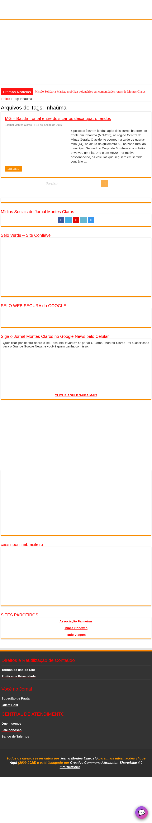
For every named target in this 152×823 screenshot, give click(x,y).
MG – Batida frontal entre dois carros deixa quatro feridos (58, 118)
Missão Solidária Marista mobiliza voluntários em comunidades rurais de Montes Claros (90, 91)
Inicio (5, 98)
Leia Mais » (13, 168)
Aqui (14, 762)
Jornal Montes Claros (19, 124)
